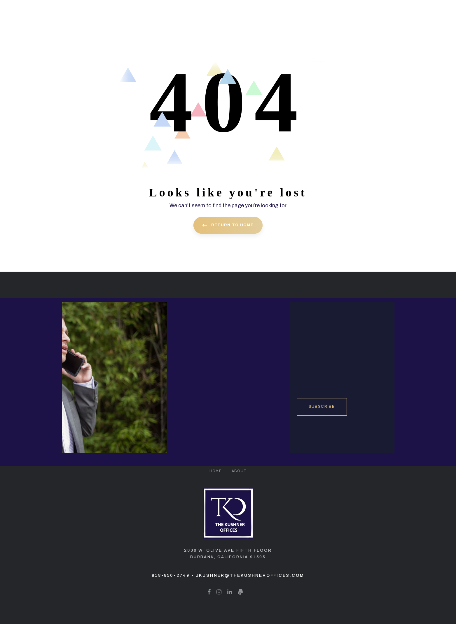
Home (215, 471)
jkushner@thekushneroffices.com (250, 575)
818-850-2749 (171, 575)
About (239, 471)
